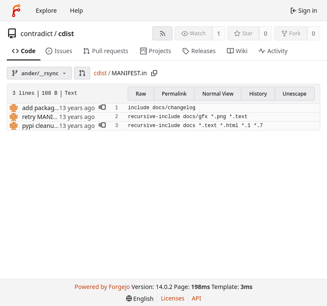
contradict (36, 33)
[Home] (16, 10)
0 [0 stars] (265, 33)
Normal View (217, 93)
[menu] (140, 299)
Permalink (174, 93)
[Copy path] (154, 73)
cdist (66, 33)
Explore (46, 10)
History (258, 93)
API (196, 298)
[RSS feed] (162, 33)
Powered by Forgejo (102, 287)
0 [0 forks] (313, 33)
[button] (82, 73)
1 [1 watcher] (219, 33)
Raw (141, 93)
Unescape (295, 93)
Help (76, 10)
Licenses (173, 298)
